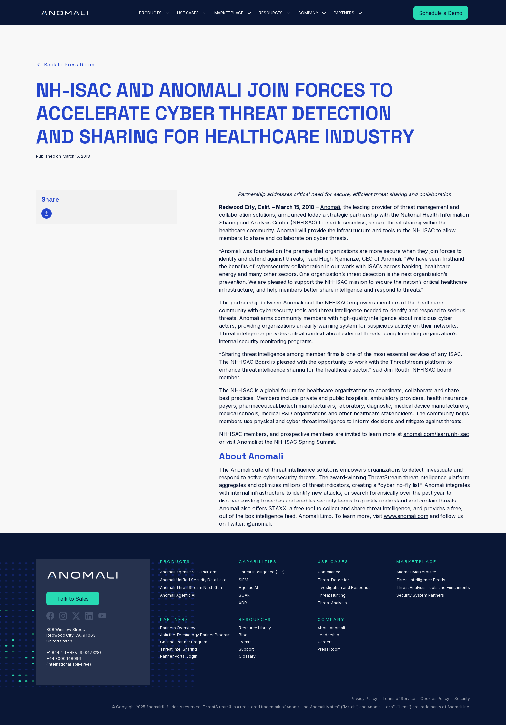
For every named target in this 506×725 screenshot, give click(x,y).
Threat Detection (334, 579)
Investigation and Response (344, 587)
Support (246, 649)
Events (245, 642)
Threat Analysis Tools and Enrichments (433, 587)
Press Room (329, 649)
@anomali (259, 524)
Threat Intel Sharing (178, 649)
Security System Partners (420, 595)
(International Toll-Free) (68, 663)
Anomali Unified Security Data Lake (193, 579)
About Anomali (331, 627)
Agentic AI (248, 587)
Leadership (328, 634)
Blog (243, 634)
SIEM (243, 579)
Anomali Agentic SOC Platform (189, 572)
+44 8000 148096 (63, 658)
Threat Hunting (332, 595)
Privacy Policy (364, 698)
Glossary (247, 656)
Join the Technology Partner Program (195, 634)
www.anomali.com (406, 516)
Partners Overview (177, 627)
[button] (154, 13)
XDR (243, 603)
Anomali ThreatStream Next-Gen (191, 587)
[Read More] (441, 12)
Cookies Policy (434, 698)
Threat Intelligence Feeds (420, 579)
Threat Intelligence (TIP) (262, 572)
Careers (325, 642)
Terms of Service (398, 698)
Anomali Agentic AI (177, 595)
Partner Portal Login (178, 656)
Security (462, 698)
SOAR (244, 595)
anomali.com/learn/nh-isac (436, 434)
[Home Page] (64, 13)
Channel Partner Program (183, 642)
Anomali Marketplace (416, 572)
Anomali (330, 207)
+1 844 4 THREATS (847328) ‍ (74, 652)
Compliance (329, 572)
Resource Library (255, 627)
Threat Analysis (332, 603)
